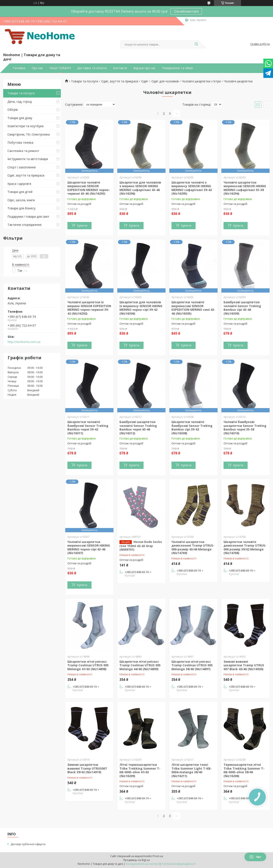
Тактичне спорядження (24, 225)
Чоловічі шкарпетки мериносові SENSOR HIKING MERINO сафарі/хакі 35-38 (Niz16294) (245, 188)
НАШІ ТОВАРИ (60, 68)
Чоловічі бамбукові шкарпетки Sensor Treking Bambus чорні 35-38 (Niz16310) (245, 427)
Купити (82, 225)
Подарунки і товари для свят (28, 216)
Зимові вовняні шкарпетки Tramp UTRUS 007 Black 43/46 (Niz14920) (244, 665)
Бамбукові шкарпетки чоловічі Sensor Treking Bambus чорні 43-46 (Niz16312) (138, 427)
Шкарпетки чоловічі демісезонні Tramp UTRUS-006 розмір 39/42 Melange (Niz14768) (245, 547)
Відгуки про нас (144, 68)
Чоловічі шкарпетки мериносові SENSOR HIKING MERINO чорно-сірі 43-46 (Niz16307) (88, 547)
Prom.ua (158, 856)
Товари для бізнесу (21, 208)
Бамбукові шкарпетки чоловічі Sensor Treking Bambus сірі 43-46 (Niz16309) (242, 307)
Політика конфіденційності (178, 864)
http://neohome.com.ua (24, 342)
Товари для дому (19, 118)
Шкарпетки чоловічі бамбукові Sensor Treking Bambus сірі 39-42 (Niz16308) (191, 427)
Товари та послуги (21, 93)
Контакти (120, 68)
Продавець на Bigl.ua (136, 860)
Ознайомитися (186, 11)
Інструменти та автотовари (27, 159)
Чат (255, 857)
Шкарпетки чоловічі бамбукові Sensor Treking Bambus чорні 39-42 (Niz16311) (87, 427)
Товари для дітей (19, 192)
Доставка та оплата (92, 68)
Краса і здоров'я (19, 184)
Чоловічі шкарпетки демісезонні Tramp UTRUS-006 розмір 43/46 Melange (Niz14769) (192, 547)
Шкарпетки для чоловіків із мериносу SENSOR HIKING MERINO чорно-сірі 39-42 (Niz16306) (140, 307)
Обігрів (12, 110)
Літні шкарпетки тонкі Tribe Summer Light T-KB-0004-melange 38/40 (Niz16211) (191, 770)
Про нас (37, 68)
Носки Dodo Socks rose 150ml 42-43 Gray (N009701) (140, 546)
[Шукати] (196, 44)
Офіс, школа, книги (21, 200)
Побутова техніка (20, 142)
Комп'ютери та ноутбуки (25, 126)
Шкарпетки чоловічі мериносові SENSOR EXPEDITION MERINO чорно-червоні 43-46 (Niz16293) (88, 188)
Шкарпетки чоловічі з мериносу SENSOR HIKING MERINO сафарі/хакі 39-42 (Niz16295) (191, 188)
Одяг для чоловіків (165, 81)
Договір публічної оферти (28, 844)
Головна (19, 68)
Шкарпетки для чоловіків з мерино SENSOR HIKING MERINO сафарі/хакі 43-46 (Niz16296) (140, 188)
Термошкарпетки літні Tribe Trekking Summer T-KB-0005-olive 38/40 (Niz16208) (244, 770)
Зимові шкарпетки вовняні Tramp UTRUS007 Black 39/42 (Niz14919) (87, 768)
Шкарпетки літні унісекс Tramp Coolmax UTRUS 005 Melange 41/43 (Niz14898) (88, 665)
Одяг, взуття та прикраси (25, 175)
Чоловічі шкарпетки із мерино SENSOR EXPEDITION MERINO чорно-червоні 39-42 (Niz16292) (89, 307)
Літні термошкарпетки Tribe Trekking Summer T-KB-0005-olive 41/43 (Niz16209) (139, 770)
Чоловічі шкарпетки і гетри (201, 81)
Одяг (144, 81)
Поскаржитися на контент (142, 864)
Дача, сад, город (19, 101)
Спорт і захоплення (21, 167)
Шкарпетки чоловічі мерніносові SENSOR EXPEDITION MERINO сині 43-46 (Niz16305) (193, 307)
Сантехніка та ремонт (23, 151)
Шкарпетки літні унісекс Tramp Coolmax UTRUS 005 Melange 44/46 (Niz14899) (140, 665)
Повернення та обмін (177, 68)
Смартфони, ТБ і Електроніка (28, 134)
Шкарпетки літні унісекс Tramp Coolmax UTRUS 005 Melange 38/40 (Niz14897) (192, 665)
